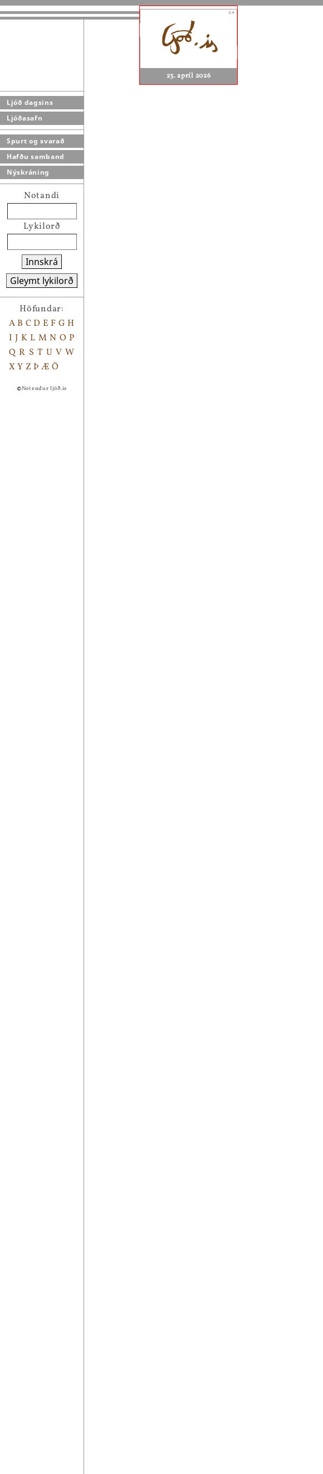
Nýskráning (28, 172)
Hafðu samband (36, 156)
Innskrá (42, 262)
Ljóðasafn (24, 118)
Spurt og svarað (36, 141)
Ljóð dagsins (30, 102)
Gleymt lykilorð (42, 280)
